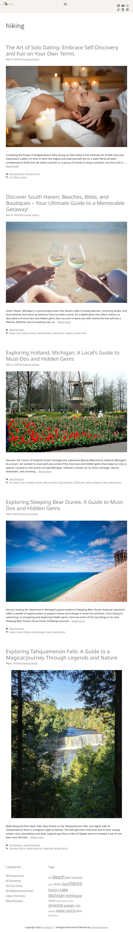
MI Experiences (17, 174)
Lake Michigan (44, 333)
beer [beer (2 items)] (68, 877)
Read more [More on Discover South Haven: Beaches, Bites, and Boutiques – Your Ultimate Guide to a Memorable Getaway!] (64, 322)
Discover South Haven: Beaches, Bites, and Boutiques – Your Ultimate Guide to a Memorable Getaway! (65, 203)
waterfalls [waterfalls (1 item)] (52, 911)
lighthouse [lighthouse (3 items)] (74, 895)
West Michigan (16, 329)
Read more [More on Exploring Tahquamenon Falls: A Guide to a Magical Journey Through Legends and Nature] (37, 837)
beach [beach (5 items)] (58, 877)
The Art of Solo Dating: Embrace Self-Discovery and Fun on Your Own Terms (62, 50)
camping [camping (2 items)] (77, 877)
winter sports (61, 848)
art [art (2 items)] (50, 877)
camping (30, 482)
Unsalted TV (47, 927)
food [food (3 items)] (65, 883)
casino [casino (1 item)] (50, 884)
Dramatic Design (99, 927)
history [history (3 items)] (53, 889)
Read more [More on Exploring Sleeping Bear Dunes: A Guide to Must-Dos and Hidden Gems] (78, 621)
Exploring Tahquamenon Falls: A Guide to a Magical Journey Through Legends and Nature (61, 654)
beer (23, 482)
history (33, 333)
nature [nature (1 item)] (71, 901)
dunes (39, 482)
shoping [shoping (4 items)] (55, 905)
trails (105, 482)
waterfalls (48, 848)
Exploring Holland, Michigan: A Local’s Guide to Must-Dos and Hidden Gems (62, 355)
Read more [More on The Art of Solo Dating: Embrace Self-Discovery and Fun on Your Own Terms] (12, 166)
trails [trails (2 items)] (78, 905)
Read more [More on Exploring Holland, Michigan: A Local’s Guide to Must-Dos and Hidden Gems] (45, 471)
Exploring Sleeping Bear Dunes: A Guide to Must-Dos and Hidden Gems (65, 505)
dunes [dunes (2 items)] (57, 884)
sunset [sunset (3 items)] (69, 905)
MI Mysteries (15, 845)
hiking (16, 177)
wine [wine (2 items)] (79, 910)
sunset (77, 333)
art (10, 177)
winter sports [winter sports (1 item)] (53, 915)
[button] (65, 3)
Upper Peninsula (31, 845)
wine (84, 333)
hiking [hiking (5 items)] (76, 883)
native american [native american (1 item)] (62, 901)
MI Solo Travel (33, 174)
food (19, 333)
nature (88, 482)
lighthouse (58, 333)
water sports (115, 482)
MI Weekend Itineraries (19, 890)
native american (34, 848)
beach (12, 333)
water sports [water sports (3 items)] (66, 910)
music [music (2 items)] (52, 900)
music (24, 177)
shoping (69, 333)
